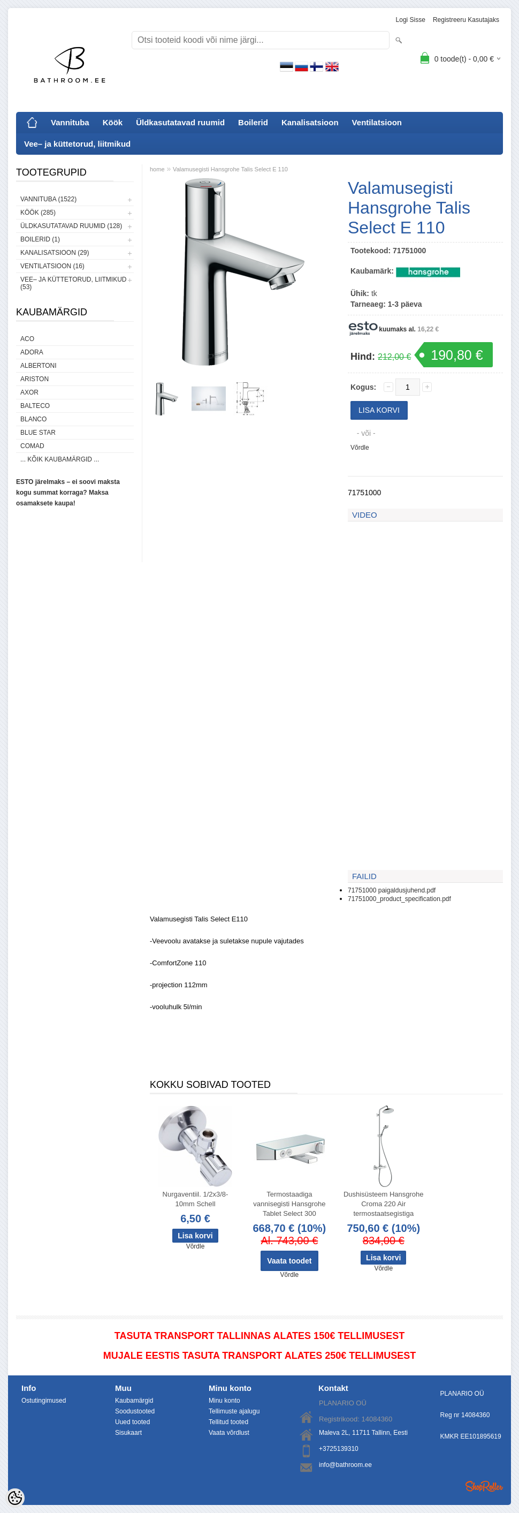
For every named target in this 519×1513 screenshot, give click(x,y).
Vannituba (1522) (48, 199)
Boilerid (253, 122)
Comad (32, 446)
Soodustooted (135, 1411)
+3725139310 (338, 1449)
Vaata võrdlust (229, 1432)
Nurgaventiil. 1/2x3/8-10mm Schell (195, 1199)
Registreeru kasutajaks (466, 20)
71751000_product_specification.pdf (399, 899)
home (157, 169)
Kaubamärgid (134, 1400)
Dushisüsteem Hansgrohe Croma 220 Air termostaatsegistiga (384, 1203)
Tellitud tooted (228, 1422)
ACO (27, 339)
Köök (113, 122)
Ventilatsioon (377, 122)
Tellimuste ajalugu (234, 1411)
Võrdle (359, 447)
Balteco (35, 406)
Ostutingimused (43, 1400)
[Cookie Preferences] (15, 1498)
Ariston (34, 379)
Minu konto (224, 1400)
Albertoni (38, 365)
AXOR (29, 392)
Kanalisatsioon (310, 122)
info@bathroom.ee (345, 1465)
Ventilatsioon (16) (52, 266)
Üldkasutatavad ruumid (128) (71, 226)
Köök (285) (38, 212)
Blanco (33, 419)
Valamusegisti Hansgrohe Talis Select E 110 (230, 169)
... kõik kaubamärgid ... (59, 459)
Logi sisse (410, 20)
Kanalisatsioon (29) (54, 252)
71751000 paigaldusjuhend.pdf (392, 890)
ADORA (31, 352)
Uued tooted (132, 1422)
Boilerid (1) (40, 239)
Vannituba (70, 122)
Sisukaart (128, 1432)
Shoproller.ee (484, 1486)
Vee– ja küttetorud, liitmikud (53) (73, 283)
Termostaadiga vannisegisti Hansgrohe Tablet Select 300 (289, 1203)
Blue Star (38, 432)
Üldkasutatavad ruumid (180, 122)
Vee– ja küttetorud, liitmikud (77, 143)
